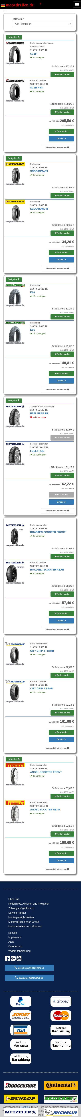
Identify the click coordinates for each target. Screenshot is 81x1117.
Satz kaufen (61, 131)
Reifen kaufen (62, 74)
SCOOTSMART (39, 171)
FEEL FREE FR (39, 413)
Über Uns (13, 899)
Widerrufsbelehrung (19, 951)
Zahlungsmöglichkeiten (21, 908)
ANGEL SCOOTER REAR (45, 809)
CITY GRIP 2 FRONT (42, 650)
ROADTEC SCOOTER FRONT (47, 532)
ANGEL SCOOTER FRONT (46, 772)
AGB (11, 941)
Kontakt (12, 932)
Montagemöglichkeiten (21, 917)
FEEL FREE (37, 450)
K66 (32, 292)
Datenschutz (15, 946)
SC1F (33, 53)
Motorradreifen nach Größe (23, 921)
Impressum (14, 937)
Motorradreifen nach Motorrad (25, 926)
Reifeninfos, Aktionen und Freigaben (28, 903)
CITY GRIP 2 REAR (41, 688)
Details (61, 138)
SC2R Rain (36, 87)
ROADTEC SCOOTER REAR (47, 569)
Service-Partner (17, 912)
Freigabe (14, 37)
